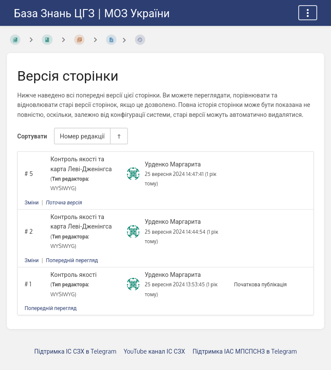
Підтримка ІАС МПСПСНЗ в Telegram (245, 351)
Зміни (32, 202)
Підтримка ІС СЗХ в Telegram (75, 351)
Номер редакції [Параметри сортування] (82, 136)
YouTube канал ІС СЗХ (154, 351)
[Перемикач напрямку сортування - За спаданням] (118, 136)
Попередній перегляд (72, 260)
